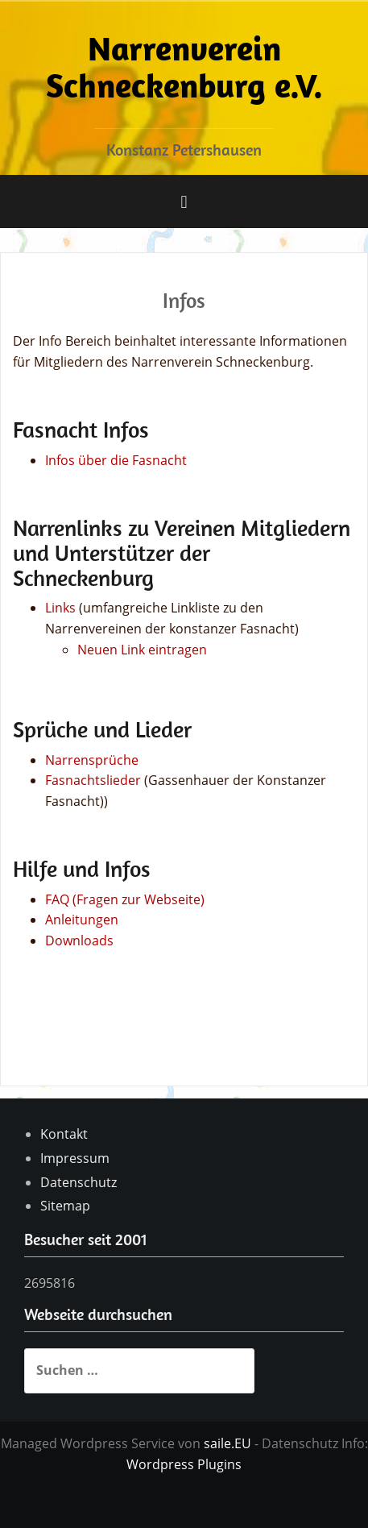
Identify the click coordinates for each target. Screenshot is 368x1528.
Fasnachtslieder (93, 780)
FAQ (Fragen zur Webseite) (125, 899)
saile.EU (227, 1443)
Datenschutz (78, 1182)
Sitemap (65, 1206)
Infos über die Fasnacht (116, 460)
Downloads (79, 940)
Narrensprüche (92, 760)
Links (60, 608)
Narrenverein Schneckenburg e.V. (184, 66)
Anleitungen (81, 919)
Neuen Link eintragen (142, 649)
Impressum (75, 1158)
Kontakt (64, 1134)
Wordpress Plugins (184, 1464)
